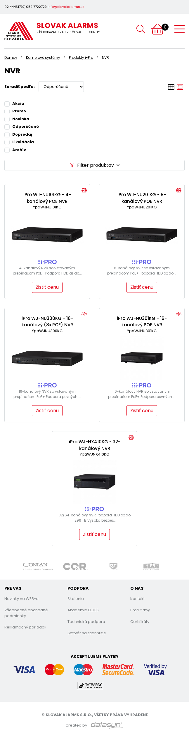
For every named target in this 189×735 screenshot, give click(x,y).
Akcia (14, 103)
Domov (10, 57)
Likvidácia (19, 142)
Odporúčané (21, 126)
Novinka (16, 119)
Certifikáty (139, 621)
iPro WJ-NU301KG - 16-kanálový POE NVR (142, 321)
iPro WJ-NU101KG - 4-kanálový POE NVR (47, 198)
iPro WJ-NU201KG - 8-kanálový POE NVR (141, 198)
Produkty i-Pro (81, 57)
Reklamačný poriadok (25, 627)
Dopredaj (18, 134)
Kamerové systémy (43, 57)
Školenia (75, 598)
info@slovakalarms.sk (66, 6)
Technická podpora (86, 621)
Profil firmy (140, 610)
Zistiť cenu (47, 287)
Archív (15, 149)
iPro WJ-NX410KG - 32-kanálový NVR (94, 445)
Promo (15, 111)
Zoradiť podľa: (19, 86)
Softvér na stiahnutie (86, 633)
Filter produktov (94, 165)
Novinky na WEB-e (21, 598)
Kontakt (137, 598)
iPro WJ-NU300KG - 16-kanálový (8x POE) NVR (47, 321)
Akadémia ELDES (83, 610)
